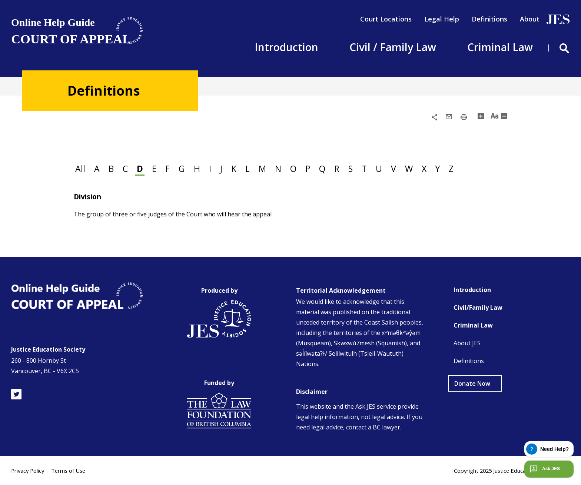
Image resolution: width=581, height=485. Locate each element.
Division (90, 195)
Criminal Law (500, 47)
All (81, 167)
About (530, 18)
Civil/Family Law (478, 307)
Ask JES (544, 468)
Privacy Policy (29, 470)
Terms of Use (74, 470)
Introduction (286, 47)
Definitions (489, 18)
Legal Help (441, 18)
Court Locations (386, 18)
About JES (467, 343)
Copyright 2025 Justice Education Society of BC (505, 470)
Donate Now (472, 383)
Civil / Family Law (392, 47)
